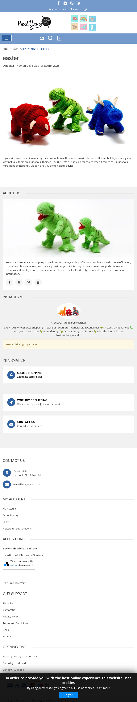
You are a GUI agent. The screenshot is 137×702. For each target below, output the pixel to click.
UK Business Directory (30, 555)
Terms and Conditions (15, 623)
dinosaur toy (35, 158)
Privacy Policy (11, 616)
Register (53, 9)
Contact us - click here (29, 426)
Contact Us (9, 610)
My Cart (64, 9)
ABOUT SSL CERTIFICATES (29, 377)
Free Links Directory (14, 583)
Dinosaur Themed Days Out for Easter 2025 (31, 66)
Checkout (75, 9)
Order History (11, 515)
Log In (85, 9)
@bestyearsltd (77, 322)
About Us (8, 603)
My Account (9, 508)
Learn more (102, 688)
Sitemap (7, 636)
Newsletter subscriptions (17, 528)
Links (6, 630)
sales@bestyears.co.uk (85, 270)
